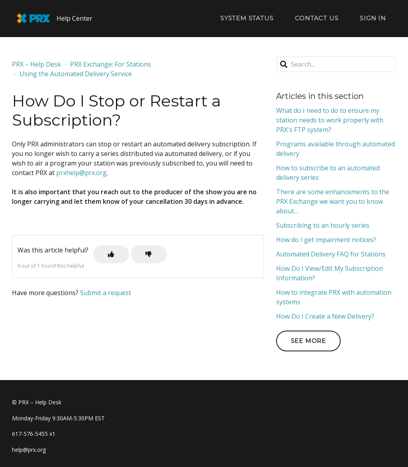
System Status (246, 18)
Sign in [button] (373, 18)
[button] (111, 254)
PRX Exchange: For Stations (110, 64)
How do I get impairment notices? (326, 239)
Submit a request (105, 292)
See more (308, 341)
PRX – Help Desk (36, 64)
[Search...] (336, 64)
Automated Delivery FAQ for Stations (331, 254)
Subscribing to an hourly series (322, 225)
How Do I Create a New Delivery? (325, 316)
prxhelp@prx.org (81, 172)
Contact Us (316, 18)
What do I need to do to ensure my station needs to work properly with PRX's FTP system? (329, 120)
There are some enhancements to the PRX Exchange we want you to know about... (332, 201)
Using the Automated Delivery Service (76, 73)
